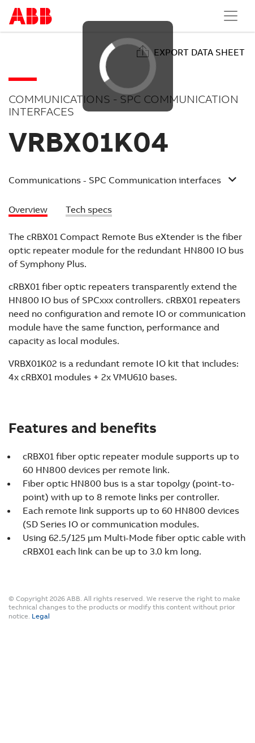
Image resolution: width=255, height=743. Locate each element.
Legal (41, 616)
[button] (122, 181)
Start (30, 16)
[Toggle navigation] (230, 16)
